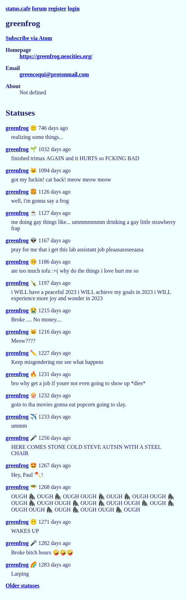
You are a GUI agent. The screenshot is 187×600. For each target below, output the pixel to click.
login (74, 8)
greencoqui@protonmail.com (54, 74)
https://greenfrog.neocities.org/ (56, 56)
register (57, 8)
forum (39, 8)
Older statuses (22, 586)
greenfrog (17, 128)
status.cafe (18, 8)
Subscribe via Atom (29, 38)
